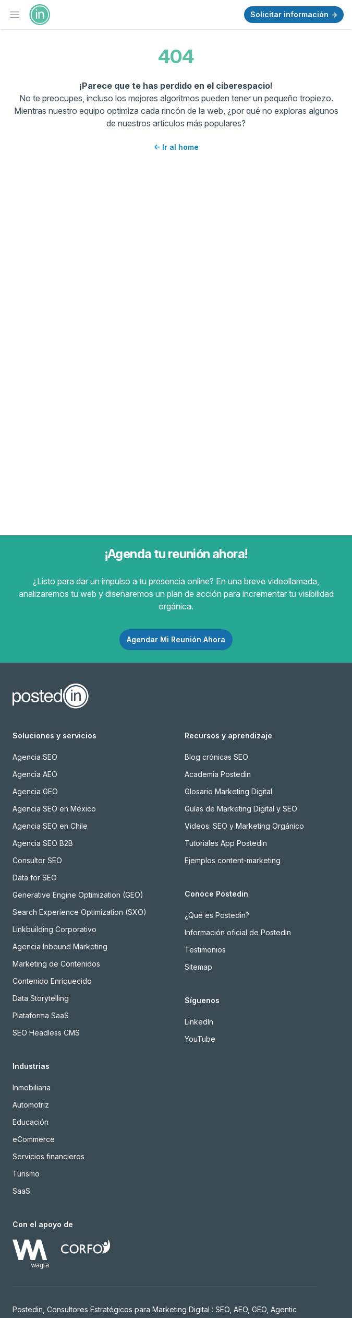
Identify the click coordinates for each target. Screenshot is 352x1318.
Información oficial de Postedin (238, 932)
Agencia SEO (35, 756)
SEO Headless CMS (46, 1032)
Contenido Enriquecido (52, 980)
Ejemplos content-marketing (233, 860)
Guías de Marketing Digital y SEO (241, 808)
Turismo (26, 1173)
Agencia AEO (35, 774)
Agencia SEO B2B (43, 843)
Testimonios (205, 949)
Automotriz (31, 1104)
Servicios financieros (48, 1156)
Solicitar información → (293, 14)
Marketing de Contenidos (56, 963)
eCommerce (34, 1139)
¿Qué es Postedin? (217, 915)
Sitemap (198, 966)
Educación (30, 1121)
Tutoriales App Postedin (226, 843)
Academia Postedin (218, 774)
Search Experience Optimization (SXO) (80, 912)
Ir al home (176, 147)
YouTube (200, 1038)
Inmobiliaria (32, 1087)
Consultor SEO (37, 860)
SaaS (21, 1190)
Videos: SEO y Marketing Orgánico (244, 825)
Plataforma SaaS (41, 1015)
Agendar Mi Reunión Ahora (176, 639)
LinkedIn (199, 1021)
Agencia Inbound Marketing (60, 946)
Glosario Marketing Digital (228, 791)
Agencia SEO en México (54, 808)
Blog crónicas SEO (216, 756)
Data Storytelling (41, 998)
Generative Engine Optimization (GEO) (78, 894)
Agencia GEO (35, 791)
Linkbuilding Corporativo (54, 929)
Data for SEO (35, 877)
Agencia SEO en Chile (50, 825)
